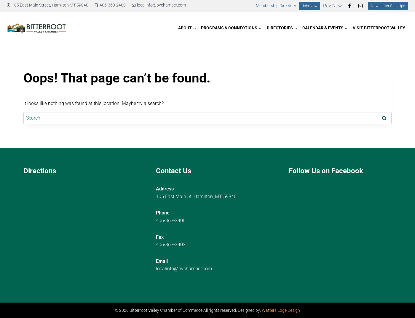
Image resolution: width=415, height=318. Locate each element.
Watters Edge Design (281, 310)
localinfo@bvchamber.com (184, 268)
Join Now (309, 6)
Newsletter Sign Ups (388, 6)
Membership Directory (276, 5)
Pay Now (332, 6)
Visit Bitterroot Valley (379, 28)
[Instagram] (360, 6)
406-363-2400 (171, 220)
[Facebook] (349, 6)
